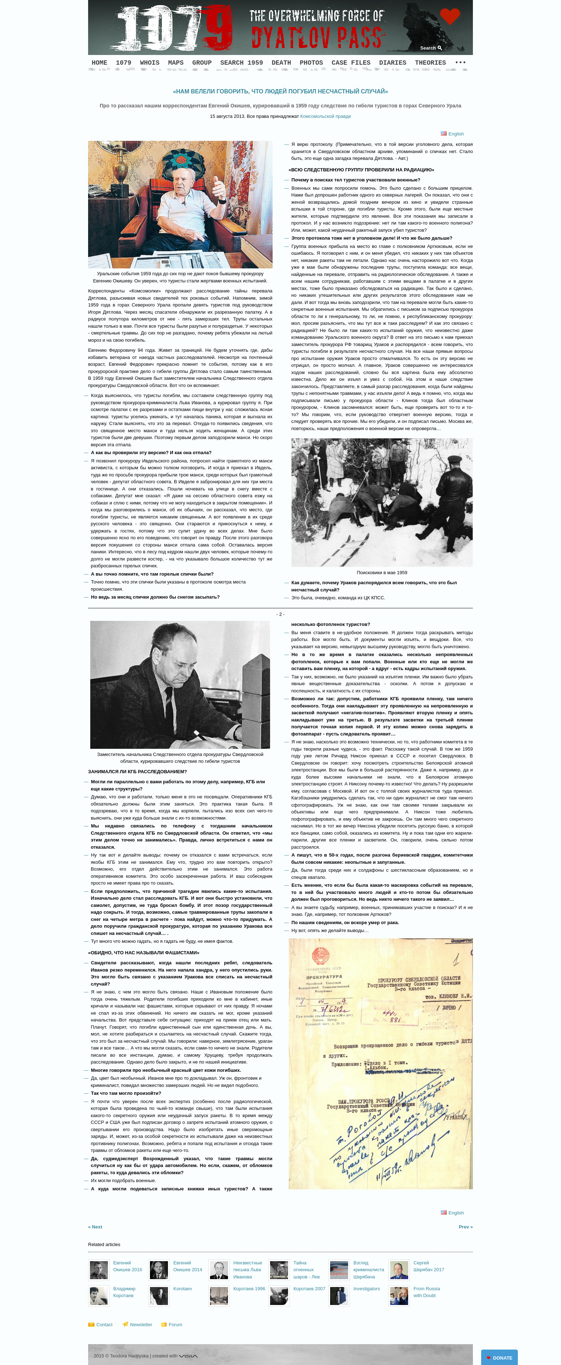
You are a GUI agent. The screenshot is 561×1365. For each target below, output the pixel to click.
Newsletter (141, 1324)
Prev (464, 1227)
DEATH (281, 62)
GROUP (202, 62)
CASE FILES (351, 62)
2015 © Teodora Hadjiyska (121, 1356)
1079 (123, 62)
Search (428, 48)
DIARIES (392, 62)
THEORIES (430, 62)
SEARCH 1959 (241, 62)
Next (97, 1227)
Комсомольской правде (325, 116)
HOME (99, 62)
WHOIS (149, 62)
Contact (104, 1324)
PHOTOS (311, 62)
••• (460, 62)
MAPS (175, 62)
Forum (175, 1324)
